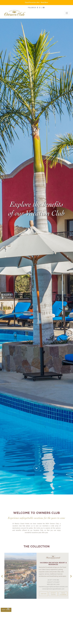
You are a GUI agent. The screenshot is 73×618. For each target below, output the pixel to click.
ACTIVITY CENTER (53, 596)
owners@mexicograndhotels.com (53, 592)
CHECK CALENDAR (63, 596)
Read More (44, 2)
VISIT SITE (43, 597)
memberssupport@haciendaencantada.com (53, 590)
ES (44, 7)
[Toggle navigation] (66, 13)
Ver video (6, 610)
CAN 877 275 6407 (53, 585)
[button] (5, 256)
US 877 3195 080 (53, 583)
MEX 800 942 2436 (53, 587)
